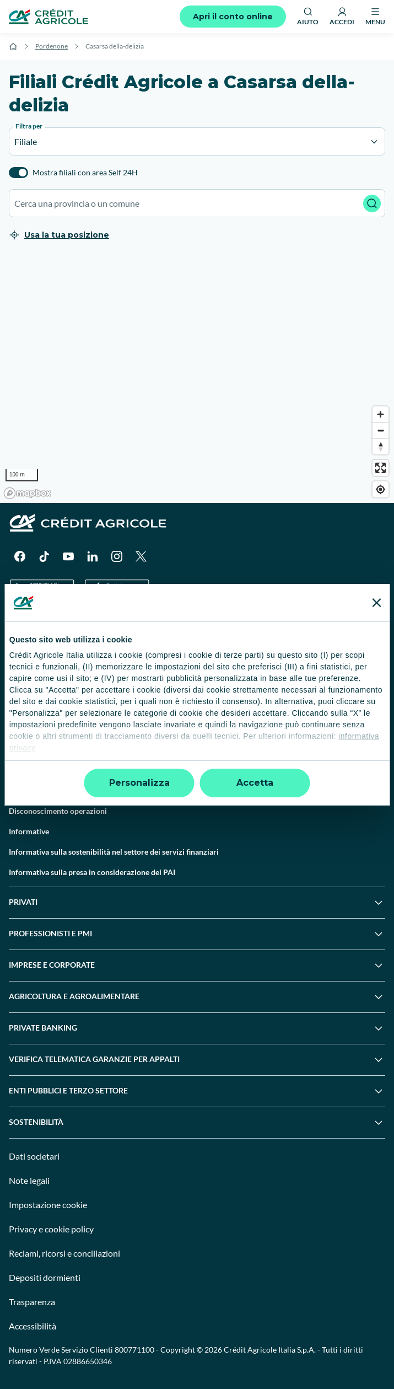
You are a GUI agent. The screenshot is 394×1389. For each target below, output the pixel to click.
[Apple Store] (117, 589)
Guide (19, 770)
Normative (27, 790)
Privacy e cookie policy (51, 1229)
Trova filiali (28, 647)
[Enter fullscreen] (380, 468)
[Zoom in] (380, 414)
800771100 (134, 1349)
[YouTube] (68, 556)
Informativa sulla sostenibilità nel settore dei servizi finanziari (114, 851)
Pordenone (51, 46)
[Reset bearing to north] (380, 446)
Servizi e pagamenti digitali (55, 729)
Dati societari (34, 1156)
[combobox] (197, 203)
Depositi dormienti (44, 1277)
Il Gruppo (25, 627)
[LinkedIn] (93, 556)
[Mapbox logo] (27, 493)
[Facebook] (20, 556)
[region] (197, 379)
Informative (29, 831)
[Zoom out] (380, 430)
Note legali (29, 1180)
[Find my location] (380, 489)
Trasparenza (32, 1301)
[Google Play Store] (42, 589)
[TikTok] (44, 556)
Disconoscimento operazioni (58, 811)
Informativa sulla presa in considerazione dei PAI (92, 872)
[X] (141, 556)
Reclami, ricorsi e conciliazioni (64, 1253)
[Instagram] (117, 556)
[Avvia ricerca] (372, 203)
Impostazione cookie (48, 1204)
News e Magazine (38, 749)
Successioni (29, 709)
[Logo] (48, 16)
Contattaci (27, 668)
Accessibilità (32, 1326)
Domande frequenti (42, 688)
